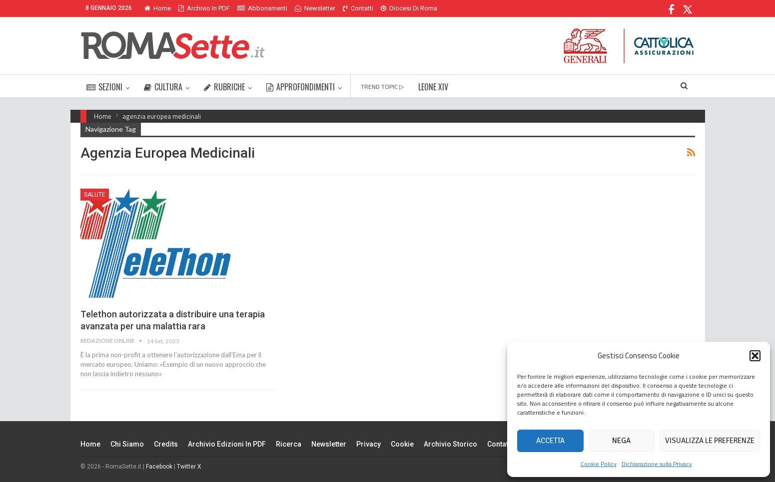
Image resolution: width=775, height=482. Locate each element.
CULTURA (163, 87)
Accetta (550, 440)
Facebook (159, 466)
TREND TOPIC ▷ (382, 86)
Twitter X (189, 466)
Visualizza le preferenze (710, 440)
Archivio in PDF (204, 8)
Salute (94, 194)
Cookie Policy (599, 464)
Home (157, 8)
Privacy (368, 444)
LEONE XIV (433, 87)
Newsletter (315, 8)
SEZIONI (104, 87)
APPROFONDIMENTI (300, 87)
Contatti (358, 8)
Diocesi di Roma (409, 8)
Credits (166, 444)
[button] (755, 356)
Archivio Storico (450, 444)
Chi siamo (127, 444)
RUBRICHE (224, 87)
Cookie (402, 444)
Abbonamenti (262, 8)
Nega (621, 440)
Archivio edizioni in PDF (227, 444)
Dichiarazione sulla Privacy (657, 464)
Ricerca (288, 444)
